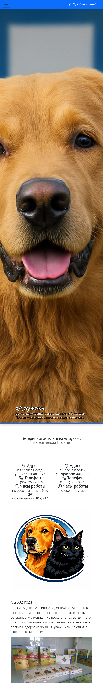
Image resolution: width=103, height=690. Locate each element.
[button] (69, 4)
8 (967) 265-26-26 (85, 4)
